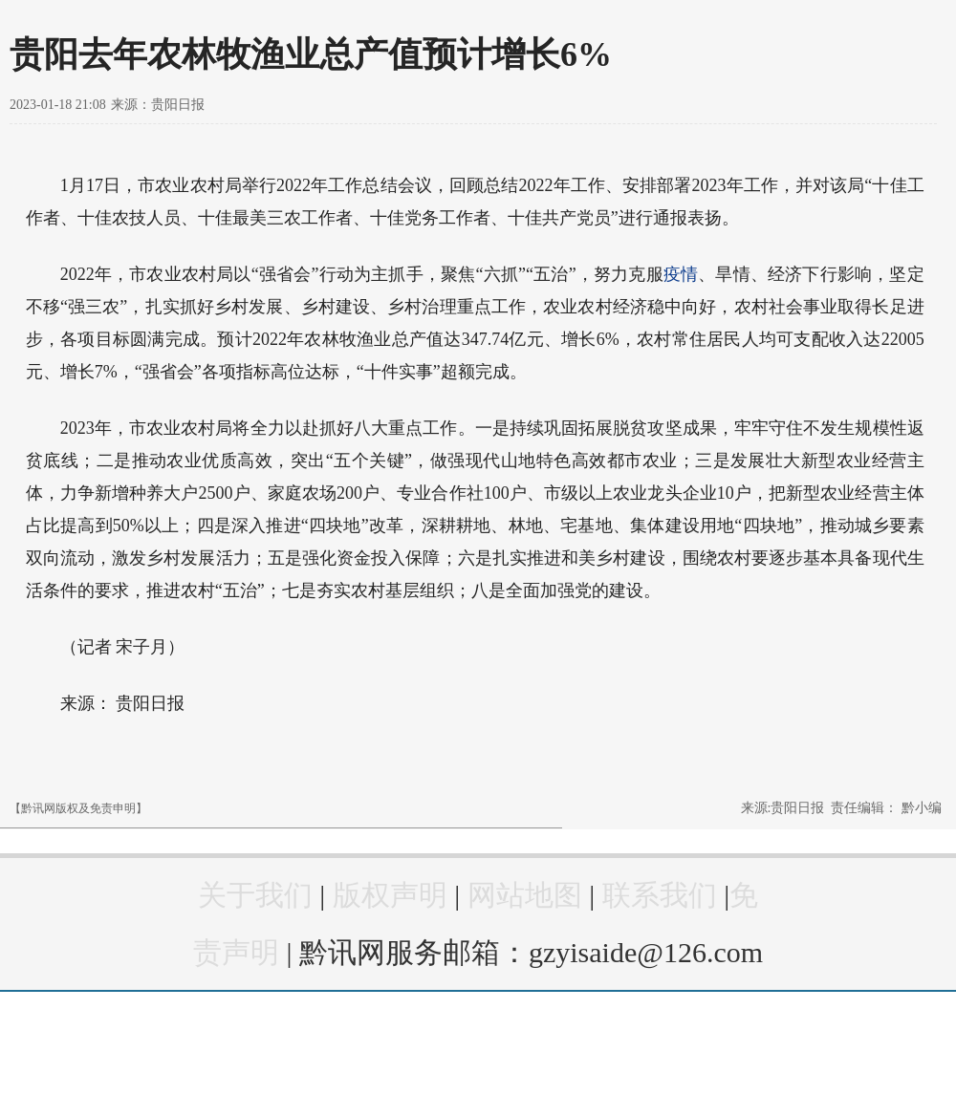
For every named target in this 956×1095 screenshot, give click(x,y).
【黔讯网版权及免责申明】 (78, 808)
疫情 (680, 274)
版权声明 (390, 895)
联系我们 (659, 895)
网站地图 (524, 895)
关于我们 (255, 895)
